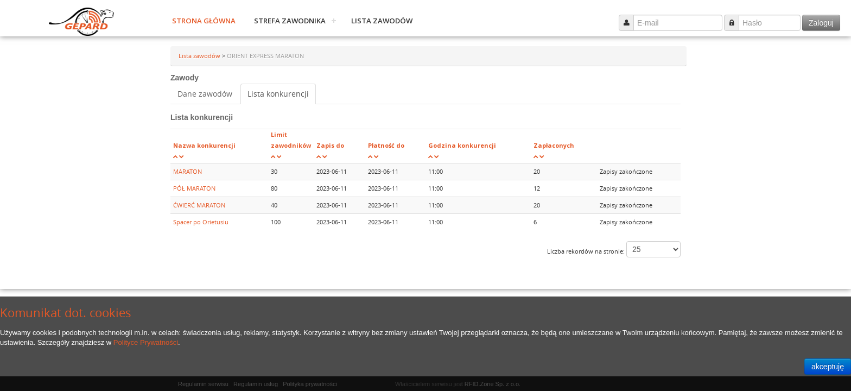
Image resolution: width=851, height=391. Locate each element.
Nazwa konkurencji (204, 145)
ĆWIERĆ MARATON (199, 205)
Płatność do (386, 145)
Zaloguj (821, 22)
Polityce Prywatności (145, 342)
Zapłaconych (554, 145)
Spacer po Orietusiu (200, 222)
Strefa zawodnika (290, 21)
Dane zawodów (204, 94)
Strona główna (204, 21)
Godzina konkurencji (462, 145)
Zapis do (330, 145)
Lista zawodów (381, 21)
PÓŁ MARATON (194, 188)
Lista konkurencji (278, 94)
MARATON (187, 171)
